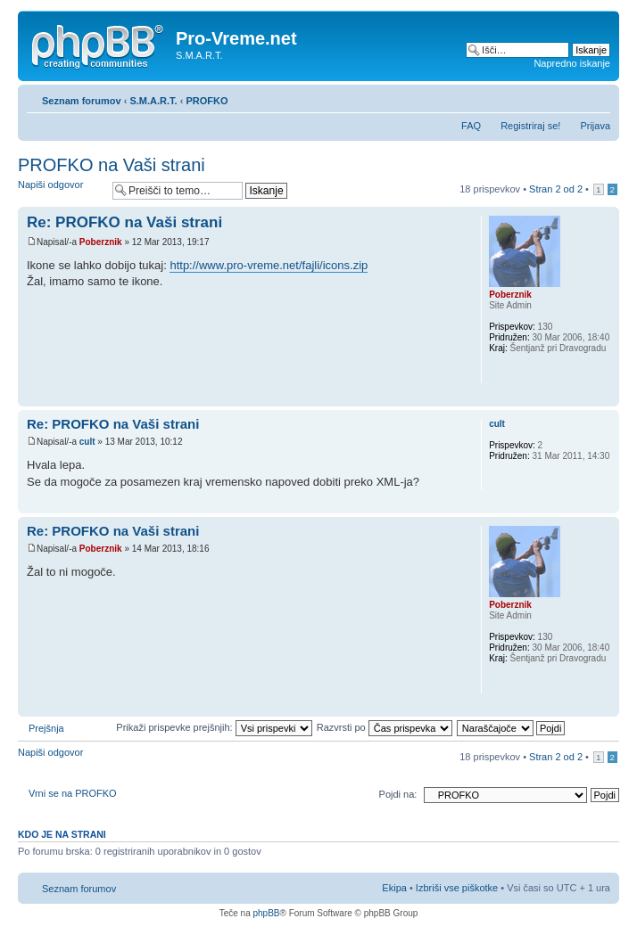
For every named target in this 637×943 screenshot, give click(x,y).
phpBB (265, 913)
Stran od (556, 189)
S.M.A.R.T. (153, 100)
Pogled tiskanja (570, 97)
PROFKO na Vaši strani (111, 165)
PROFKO (207, 100)
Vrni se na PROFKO (73, 793)
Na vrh (605, 397)
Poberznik (100, 242)
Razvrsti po (384, 727)
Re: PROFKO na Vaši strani (124, 222)
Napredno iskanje (572, 63)
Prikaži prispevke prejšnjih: (213, 727)
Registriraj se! (530, 125)
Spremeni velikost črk (597, 97)
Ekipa (394, 887)
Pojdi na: (398, 794)
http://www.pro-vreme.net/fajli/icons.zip (269, 265)
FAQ (471, 125)
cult (87, 442)
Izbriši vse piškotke (458, 887)
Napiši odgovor (60, 190)
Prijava (595, 125)
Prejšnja (46, 728)
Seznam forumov (81, 100)
